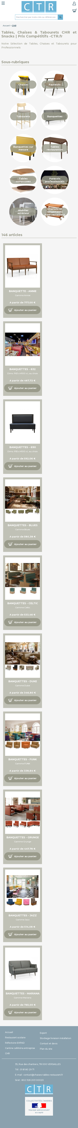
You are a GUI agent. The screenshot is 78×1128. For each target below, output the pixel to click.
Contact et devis (48, 1043)
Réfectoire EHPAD (15, 1042)
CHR (7, 1053)
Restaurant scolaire (15, 1037)
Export (43, 1033)
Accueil (6, 25)
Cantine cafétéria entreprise (20, 1048)
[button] (22, 310)
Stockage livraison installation (55, 1038)
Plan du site (46, 1048)
